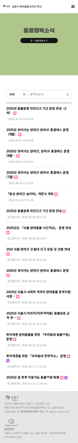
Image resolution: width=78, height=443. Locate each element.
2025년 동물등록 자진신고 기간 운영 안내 (36, 211)
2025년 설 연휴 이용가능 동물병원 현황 (37, 377)
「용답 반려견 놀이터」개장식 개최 (32, 194)
